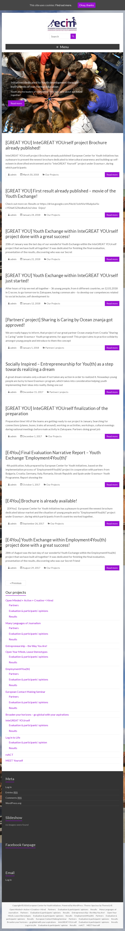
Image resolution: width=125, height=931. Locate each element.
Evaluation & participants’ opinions (28, 610)
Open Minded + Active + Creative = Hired (29, 600)
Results (13, 616)
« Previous (16, 583)
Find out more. (63, 5)
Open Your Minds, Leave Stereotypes (27, 651)
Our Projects (52, 174)
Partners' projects (54, 347)
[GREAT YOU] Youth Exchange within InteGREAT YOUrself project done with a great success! (62, 233)
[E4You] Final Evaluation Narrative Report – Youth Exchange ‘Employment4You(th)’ (53, 455)
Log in (9, 787)
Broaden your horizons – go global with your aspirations (37, 714)
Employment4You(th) (18, 668)
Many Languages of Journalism (23, 623)
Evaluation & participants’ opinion (28, 742)
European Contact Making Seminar (25, 691)
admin (13, 174)
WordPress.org (13, 803)
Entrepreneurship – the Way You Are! (26, 645)
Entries (12, 792)
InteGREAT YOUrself (18, 720)
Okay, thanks (86, 5)
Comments (14, 797)
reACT (9, 754)
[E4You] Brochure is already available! (41, 500)
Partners (14, 605)
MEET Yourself (14, 760)
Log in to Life (13, 737)
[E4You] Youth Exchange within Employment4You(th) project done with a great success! (56, 542)
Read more (16, 103)
